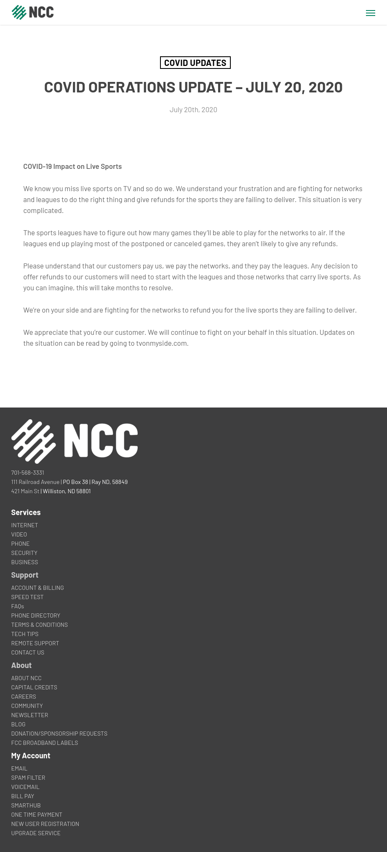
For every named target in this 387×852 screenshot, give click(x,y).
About (21, 665)
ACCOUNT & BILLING (37, 587)
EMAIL (19, 768)
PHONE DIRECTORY (36, 615)
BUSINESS (24, 561)
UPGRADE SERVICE (36, 832)
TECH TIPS (25, 633)
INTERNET (24, 525)
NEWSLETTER (29, 714)
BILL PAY (23, 795)
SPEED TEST (27, 596)
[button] (370, 12)
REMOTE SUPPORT (35, 643)
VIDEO (19, 534)
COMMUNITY (27, 705)
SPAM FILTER (28, 777)
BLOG (18, 724)
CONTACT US (28, 652)
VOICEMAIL (25, 786)
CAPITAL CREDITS (34, 687)
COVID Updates (195, 63)
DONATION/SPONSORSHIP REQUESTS (59, 733)
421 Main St (25, 490)
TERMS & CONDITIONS (39, 624)
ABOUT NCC (26, 677)
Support (25, 574)
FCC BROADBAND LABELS (44, 742)
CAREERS (23, 696)
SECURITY (24, 552)
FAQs (17, 606)
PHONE (20, 543)
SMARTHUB (26, 805)
